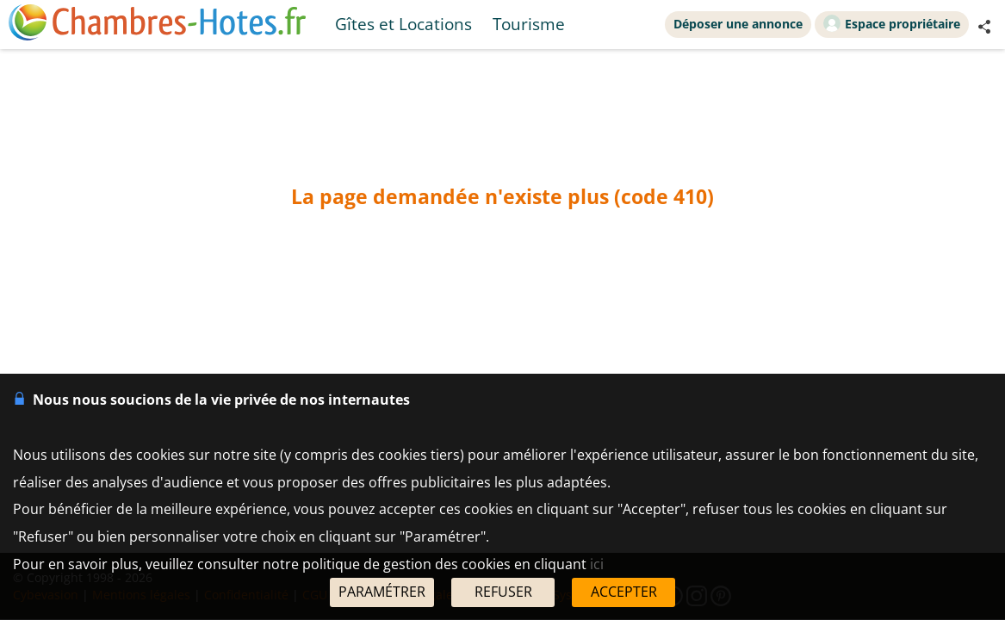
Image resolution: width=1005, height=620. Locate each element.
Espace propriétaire (891, 23)
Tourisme (529, 23)
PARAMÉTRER (381, 591)
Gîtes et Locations (403, 23)
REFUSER (503, 591)
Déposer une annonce (738, 24)
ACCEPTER (624, 591)
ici (597, 564)
